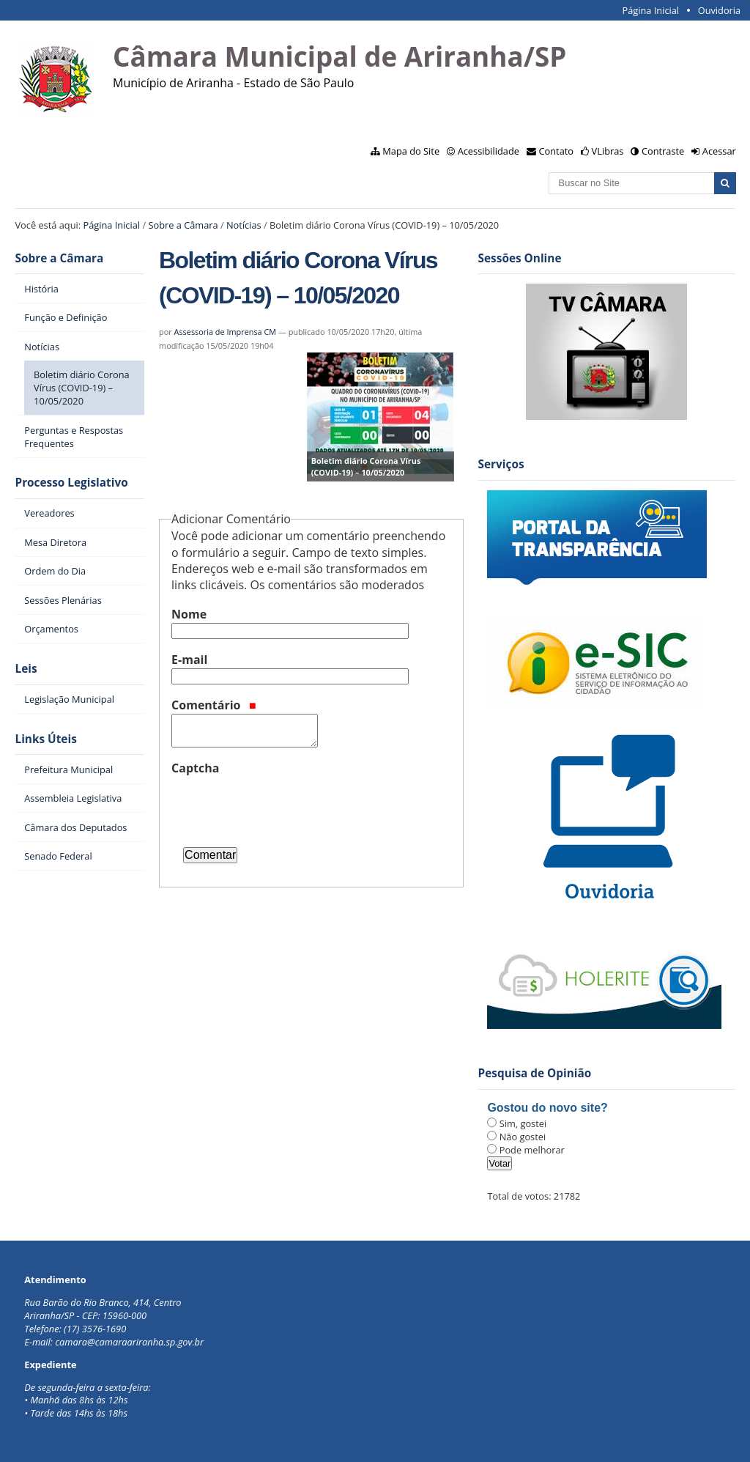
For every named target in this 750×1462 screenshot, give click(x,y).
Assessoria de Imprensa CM (225, 331)
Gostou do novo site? (547, 1107)
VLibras (608, 151)
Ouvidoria (719, 10)
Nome (189, 614)
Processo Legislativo (71, 482)
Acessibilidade (488, 151)
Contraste (663, 151)
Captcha (195, 768)
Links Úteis (45, 739)
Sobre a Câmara (183, 225)
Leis (26, 668)
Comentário (213, 705)
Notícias (243, 225)
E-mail (189, 659)
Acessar (719, 151)
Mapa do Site (410, 151)
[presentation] (282, 805)
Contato (556, 151)
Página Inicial (650, 10)
